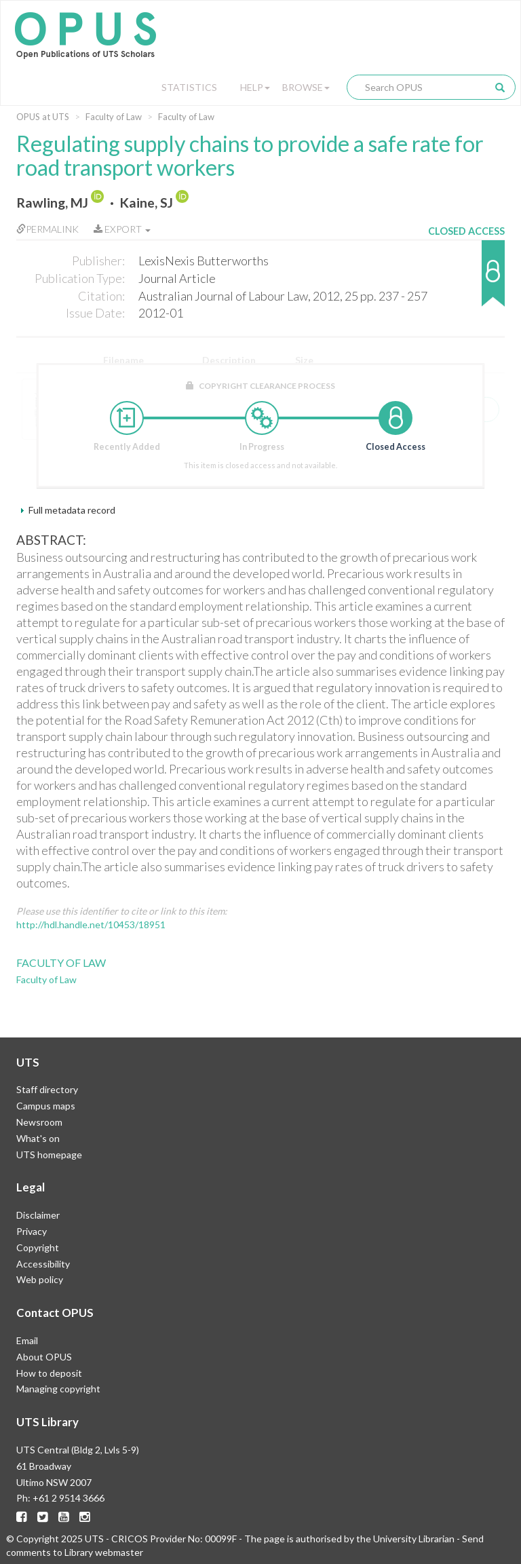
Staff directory (47, 1089)
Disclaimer (38, 1215)
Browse (306, 87)
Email (27, 1340)
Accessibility (43, 1264)
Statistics (189, 87)
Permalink (47, 229)
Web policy (39, 1279)
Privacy (31, 1231)
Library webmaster (103, 1552)
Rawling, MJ (52, 202)
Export (122, 229)
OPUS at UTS (42, 116)
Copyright (37, 1247)
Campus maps (45, 1105)
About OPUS (44, 1356)
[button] (466, 280)
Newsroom (39, 1122)
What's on (38, 1138)
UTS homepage (49, 1154)
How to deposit (49, 1373)
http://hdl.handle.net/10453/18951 (91, 924)
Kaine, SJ (146, 202)
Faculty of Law (113, 116)
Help (255, 87)
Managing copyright (58, 1388)
